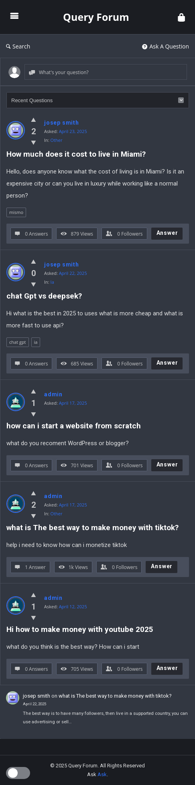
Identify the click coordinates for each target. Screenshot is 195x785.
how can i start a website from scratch (73, 425)
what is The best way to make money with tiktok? (92, 527)
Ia (52, 282)
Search (18, 46)
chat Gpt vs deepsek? (44, 296)
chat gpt (17, 342)
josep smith (61, 122)
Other (57, 140)
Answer (167, 233)
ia (36, 342)
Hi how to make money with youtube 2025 (79, 629)
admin (53, 394)
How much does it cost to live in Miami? (76, 154)
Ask (102, 774)
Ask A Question (165, 46)
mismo (16, 212)
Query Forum (96, 17)
